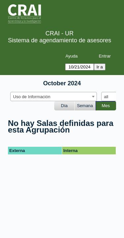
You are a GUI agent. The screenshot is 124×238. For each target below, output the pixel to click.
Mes (106, 105)
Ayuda (71, 56)
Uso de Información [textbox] (32, 96)
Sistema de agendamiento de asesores (59, 40)
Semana (85, 105)
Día (64, 105)
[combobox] (53, 96)
